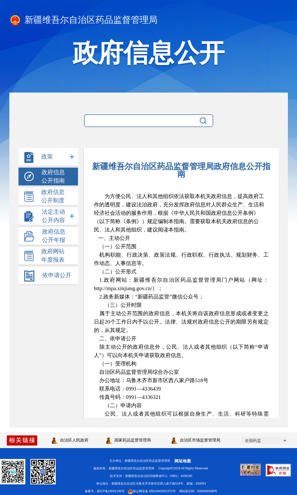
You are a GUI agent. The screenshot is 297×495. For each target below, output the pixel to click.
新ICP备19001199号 (111, 491)
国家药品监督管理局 (128, 440)
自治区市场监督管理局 (196, 440)
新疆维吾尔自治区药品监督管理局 (83, 20)
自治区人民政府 (70, 440)
